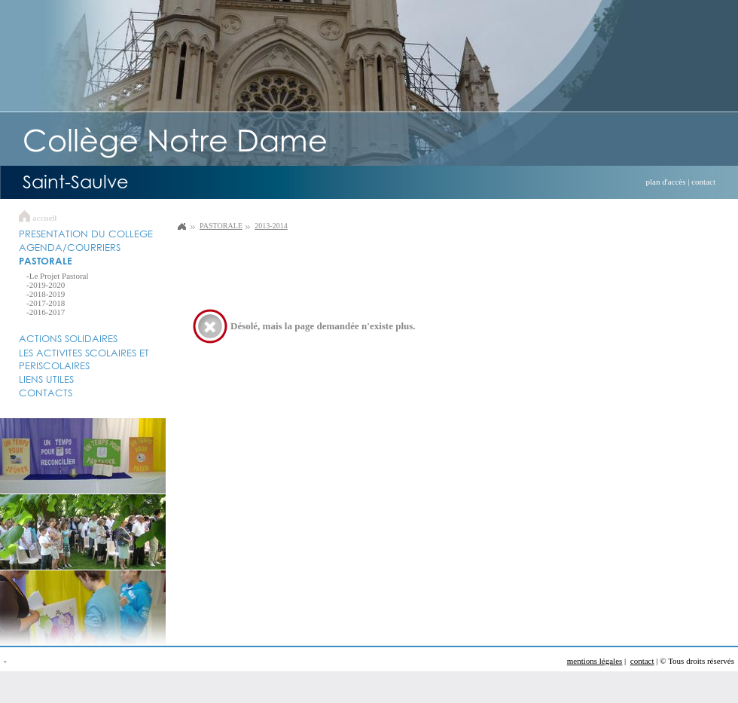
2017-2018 (47, 302)
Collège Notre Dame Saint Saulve (181, 226)
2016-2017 (47, 311)
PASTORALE (221, 226)
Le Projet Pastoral (59, 275)
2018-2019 (47, 293)
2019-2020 (47, 284)
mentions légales (595, 660)
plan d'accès (666, 181)
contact (703, 181)
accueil (44, 217)
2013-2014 (271, 226)
